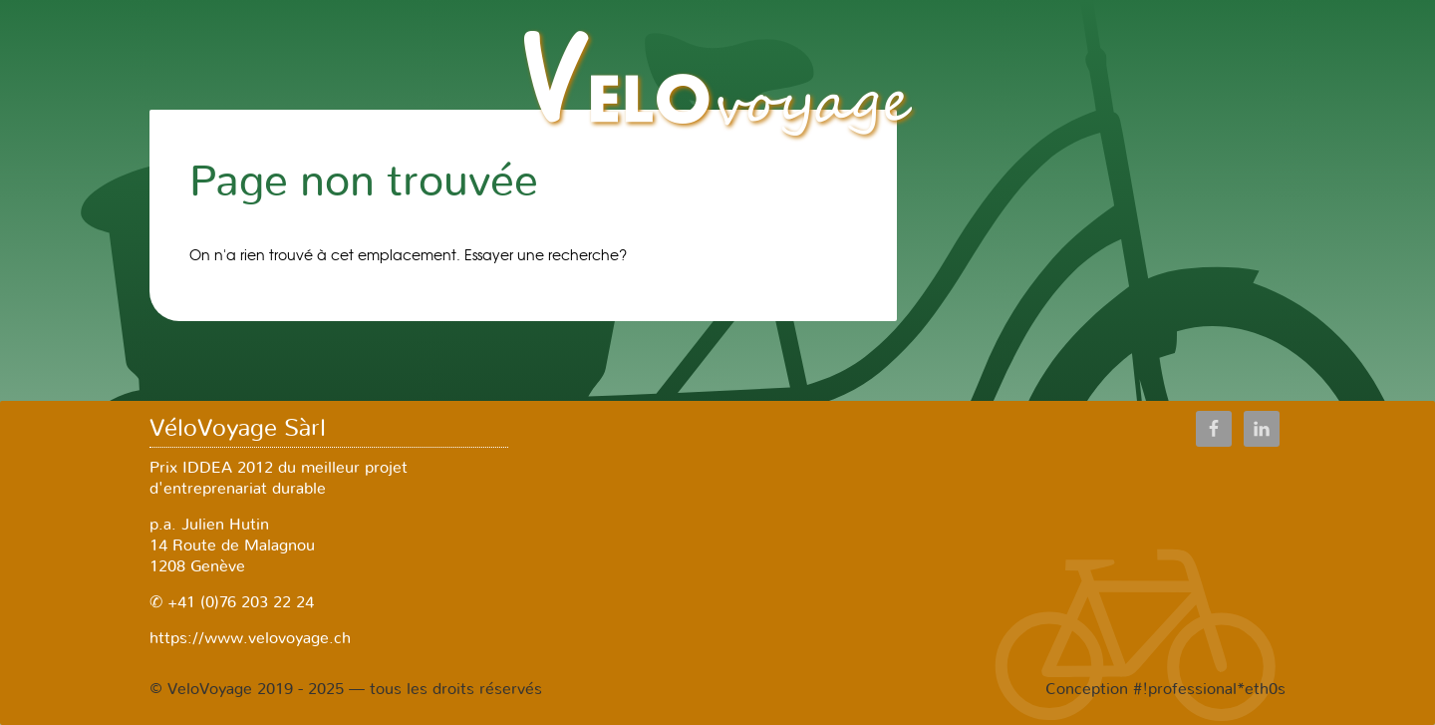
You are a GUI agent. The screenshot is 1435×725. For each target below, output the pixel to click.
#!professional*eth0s (1209, 689)
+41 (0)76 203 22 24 (238, 602)
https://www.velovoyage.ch (250, 638)
